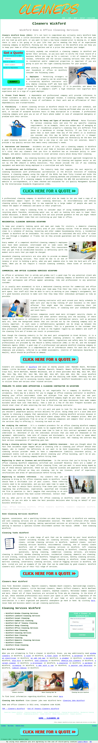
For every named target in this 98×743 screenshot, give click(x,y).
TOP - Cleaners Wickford (13, 709)
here (93, 601)
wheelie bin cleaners (71, 661)
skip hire (16, 661)
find (9, 586)
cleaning (66, 51)
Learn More (83, 742)
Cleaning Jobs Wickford (74, 701)
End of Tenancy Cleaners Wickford (43, 709)
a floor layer (51, 656)
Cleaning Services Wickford (21, 608)
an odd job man (38, 658)
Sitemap (3, 725)
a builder (88, 658)
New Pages (11, 725)
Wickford (33, 367)
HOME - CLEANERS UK (49, 718)
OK (91, 742)
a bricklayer (37, 663)
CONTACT (82, 18)
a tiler (27, 656)
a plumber (64, 658)
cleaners (58, 45)
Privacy (94, 725)
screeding (16, 665)
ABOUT (75, 18)
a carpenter (77, 656)
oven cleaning (41, 661)
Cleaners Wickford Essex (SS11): (17, 35)
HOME (63, 18)
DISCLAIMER (91, 18)
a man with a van (45, 665)
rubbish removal (19, 668)
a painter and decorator (81, 665)
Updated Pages (20, 725)
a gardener (88, 663)
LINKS (69, 18)
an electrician (9, 658)
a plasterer (62, 663)
